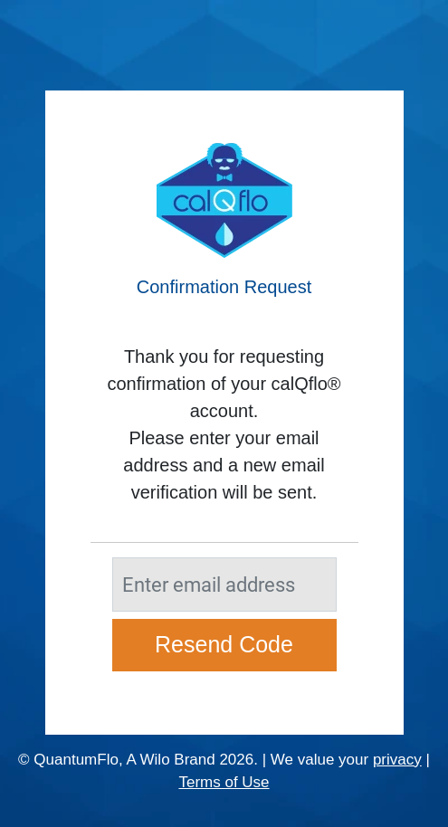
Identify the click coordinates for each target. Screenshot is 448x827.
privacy (397, 759)
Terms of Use (223, 782)
